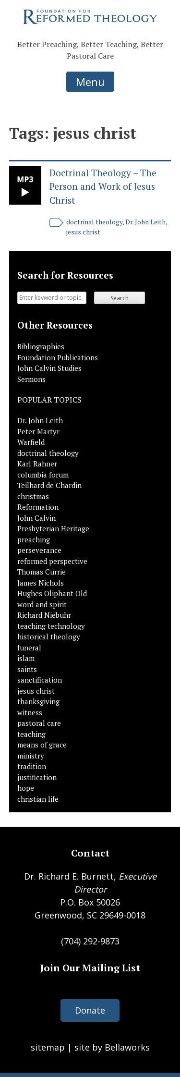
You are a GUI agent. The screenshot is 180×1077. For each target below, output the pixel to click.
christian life (38, 799)
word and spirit (42, 604)
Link (25, 185)
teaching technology (51, 626)
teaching (31, 734)
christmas (33, 496)
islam (26, 658)
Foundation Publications (57, 357)
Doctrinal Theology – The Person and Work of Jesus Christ (102, 186)
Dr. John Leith (145, 221)
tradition (31, 766)
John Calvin (36, 518)
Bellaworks (127, 1047)
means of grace (42, 744)
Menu (90, 81)
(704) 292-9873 (90, 941)
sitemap (48, 1047)
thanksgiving (38, 701)
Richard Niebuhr (44, 615)
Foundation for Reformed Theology (90, 17)
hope (25, 788)
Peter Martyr (38, 431)
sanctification (39, 680)
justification (37, 777)
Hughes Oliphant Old (52, 593)
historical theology (48, 636)
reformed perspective (52, 561)
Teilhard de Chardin (49, 485)
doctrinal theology (94, 221)
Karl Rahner (37, 463)
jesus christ (83, 231)
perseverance (39, 550)
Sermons (31, 379)
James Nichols (40, 582)
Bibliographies (40, 346)
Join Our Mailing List (90, 967)
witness (29, 712)
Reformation (38, 507)
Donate (90, 1010)
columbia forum (43, 474)
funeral (29, 647)
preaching (33, 539)
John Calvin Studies (49, 368)
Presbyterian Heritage (53, 528)
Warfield (31, 442)
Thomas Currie (41, 571)
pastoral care (39, 723)
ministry (30, 755)
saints (27, 669)
